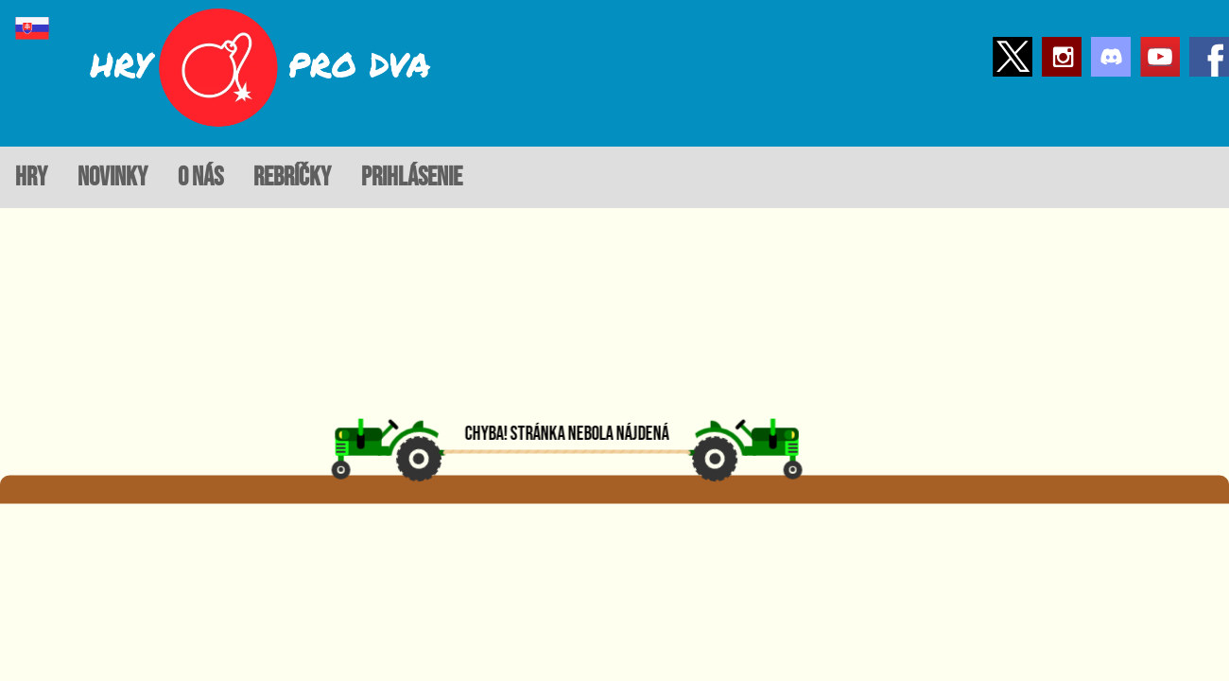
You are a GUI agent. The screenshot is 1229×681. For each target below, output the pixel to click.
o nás (200, 177)
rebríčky (292, 177)
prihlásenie (411, 177)
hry (31, 177)
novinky (112, 177)
